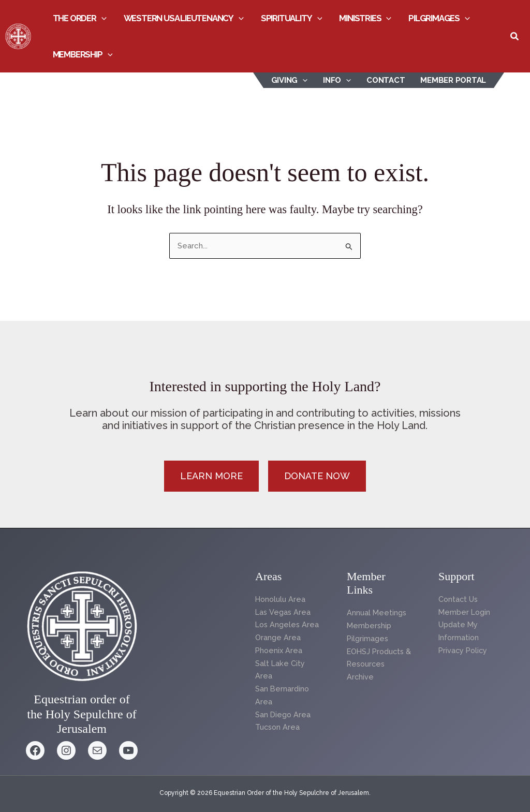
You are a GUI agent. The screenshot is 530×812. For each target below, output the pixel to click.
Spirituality (291, 18)
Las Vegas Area (283, 612)
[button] (101, 18)
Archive (360, 677)
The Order (80, 18)
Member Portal (453, 80)
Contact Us (459, 599)
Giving (289, 80)
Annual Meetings (377, 612)
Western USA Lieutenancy (184, 18)
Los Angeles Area (288, 624)
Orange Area (278, 637)
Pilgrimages (439, 18)
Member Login (465, 612)
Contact (385, 80)
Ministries (365, 18)
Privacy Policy (464, 650)
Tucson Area (278, 727)
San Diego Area (283, 714)
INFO (337, 80)
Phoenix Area (279, 650)
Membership (83, 54)
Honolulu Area (281, 599)
